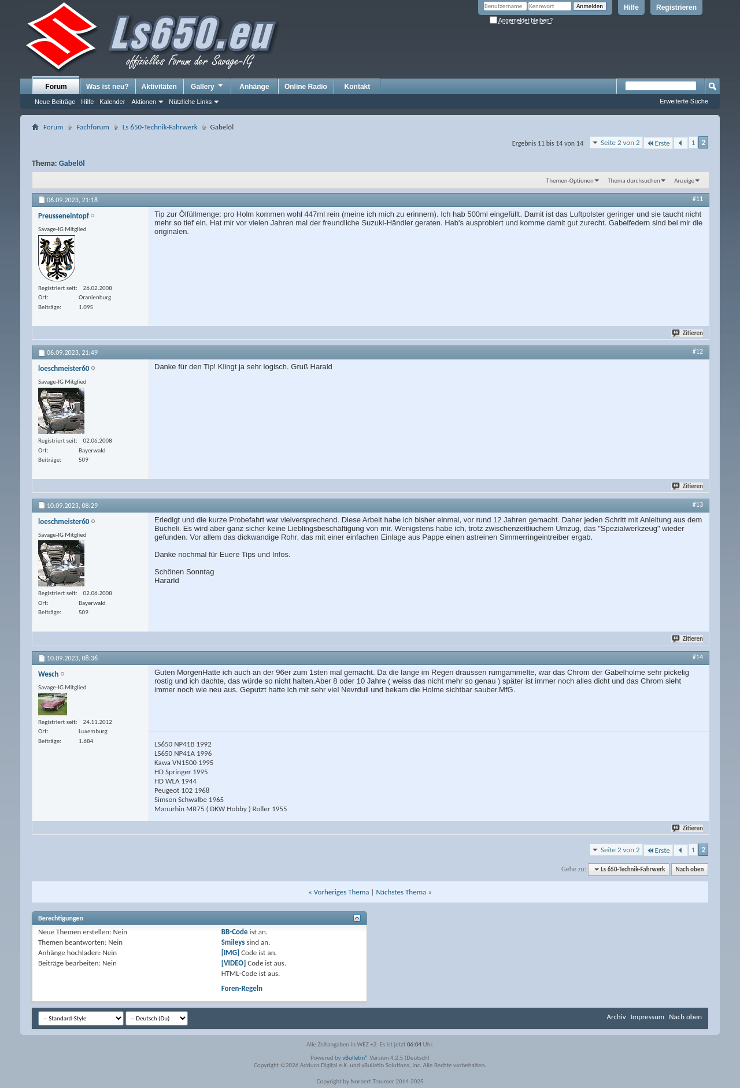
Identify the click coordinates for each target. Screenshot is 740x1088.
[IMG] (230, 952)
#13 (698, 504)
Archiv (616, 1016)
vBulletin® (355, 1057)
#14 (698, 657)
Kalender (112, 101)
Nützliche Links (190, 101)
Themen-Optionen (570, 180)
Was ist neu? (107, 87)
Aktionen (143, 101)
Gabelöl (72, 163)
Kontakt (358, 87)
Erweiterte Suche (684, 101)
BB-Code (234, 931)
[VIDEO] (233, 963)
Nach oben (689, 869)
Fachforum (92, 126)
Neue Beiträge (55, 101)
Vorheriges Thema (341, 892)
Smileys (233, 942)
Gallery (207, 86)
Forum (55, 87)
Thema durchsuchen (634, 180)
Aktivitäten (159, 87)
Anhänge (254, 87)
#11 (698, 199)
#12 (698, 351)
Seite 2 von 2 (620, 142)
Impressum (647, 1016)
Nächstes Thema (401, 892)
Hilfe (631, 7)
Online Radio (305, 87)
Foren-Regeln (241, 988)
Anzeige (684, 180)
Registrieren (676, 7)
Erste (658, 143)
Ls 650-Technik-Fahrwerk (160, 126)
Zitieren (688, 333)
